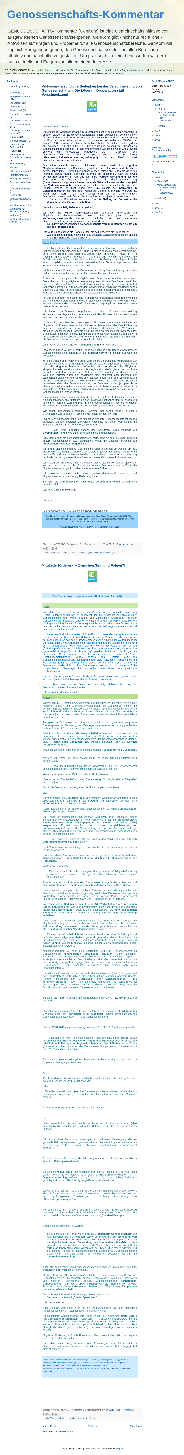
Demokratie (15, 92)
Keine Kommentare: (125, 544)
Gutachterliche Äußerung (17, 145)
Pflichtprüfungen (18, 175)
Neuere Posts (49, 1426)
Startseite (92, 1426)
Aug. (160, 108)
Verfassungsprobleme (88, 552)
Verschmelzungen (107, 552)
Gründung (15, 137)
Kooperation (72, 552)
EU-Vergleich (16, 103)
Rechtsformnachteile (20, 188)
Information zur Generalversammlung (20, 156)
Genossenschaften (58, 552)
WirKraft (14, 215)
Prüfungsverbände (19, 178)
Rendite (13, 195)
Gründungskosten (18, 141)
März (160, 126)
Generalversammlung (20, 114)
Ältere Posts (136, 1426)
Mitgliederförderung (88, 1418)
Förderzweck (55, 1418)
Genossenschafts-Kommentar (85, 14)
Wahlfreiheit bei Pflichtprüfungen (18, 210)
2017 (158, 135)
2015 (158, 140)
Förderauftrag (16, 106)
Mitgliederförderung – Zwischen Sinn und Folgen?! (83, 565)
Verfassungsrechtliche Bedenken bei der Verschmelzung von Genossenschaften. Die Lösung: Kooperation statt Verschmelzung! (92, 90)
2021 (158, 105)
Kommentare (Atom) (63, 1431)
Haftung (14, 151)
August (161, 181)
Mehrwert (14, 167)
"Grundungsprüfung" (20, 86)
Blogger (119, 1448)
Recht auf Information (20, 182)
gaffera (98, 1448)
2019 (158, 131)
